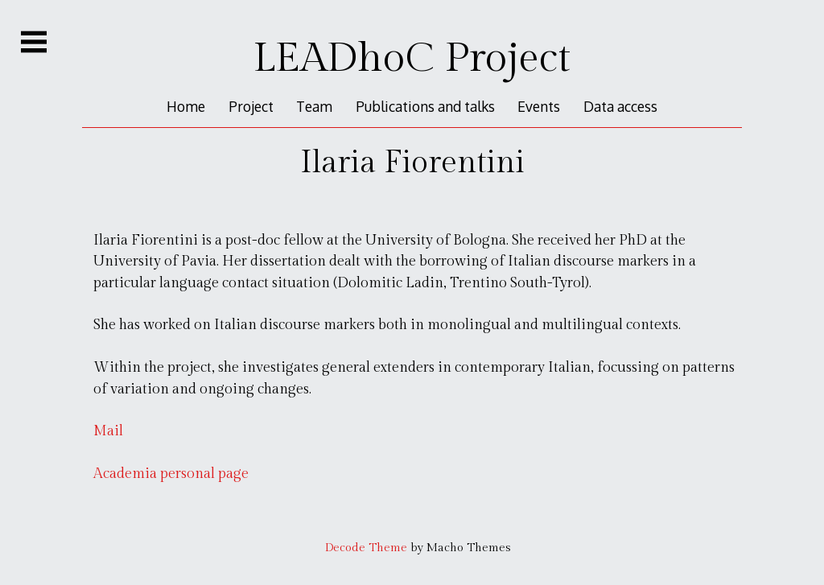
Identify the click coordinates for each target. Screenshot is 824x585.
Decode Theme (366, 547)
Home (186, 106)
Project (251, 106)
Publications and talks (425, 106)
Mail (108, 430)
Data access (620, 106)
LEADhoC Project (412, 58)
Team (314, 106)
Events (538, 106)
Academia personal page (171, 473)
